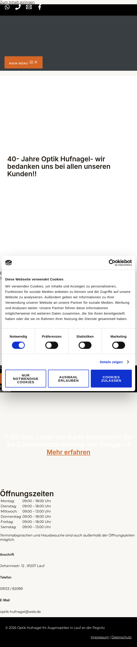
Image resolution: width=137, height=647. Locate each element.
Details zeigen (111, 362)
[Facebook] (39, 8)
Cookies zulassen (111, 378)
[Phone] (18, 8)
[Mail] (29, 8)
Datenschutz (122, 637)
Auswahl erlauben (68, 378)
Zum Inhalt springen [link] (17, 2)
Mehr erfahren (68, 452)
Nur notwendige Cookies (26, 378)
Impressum (100, 637)
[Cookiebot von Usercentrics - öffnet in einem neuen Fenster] (112, 262)
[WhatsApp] (7, 8)
